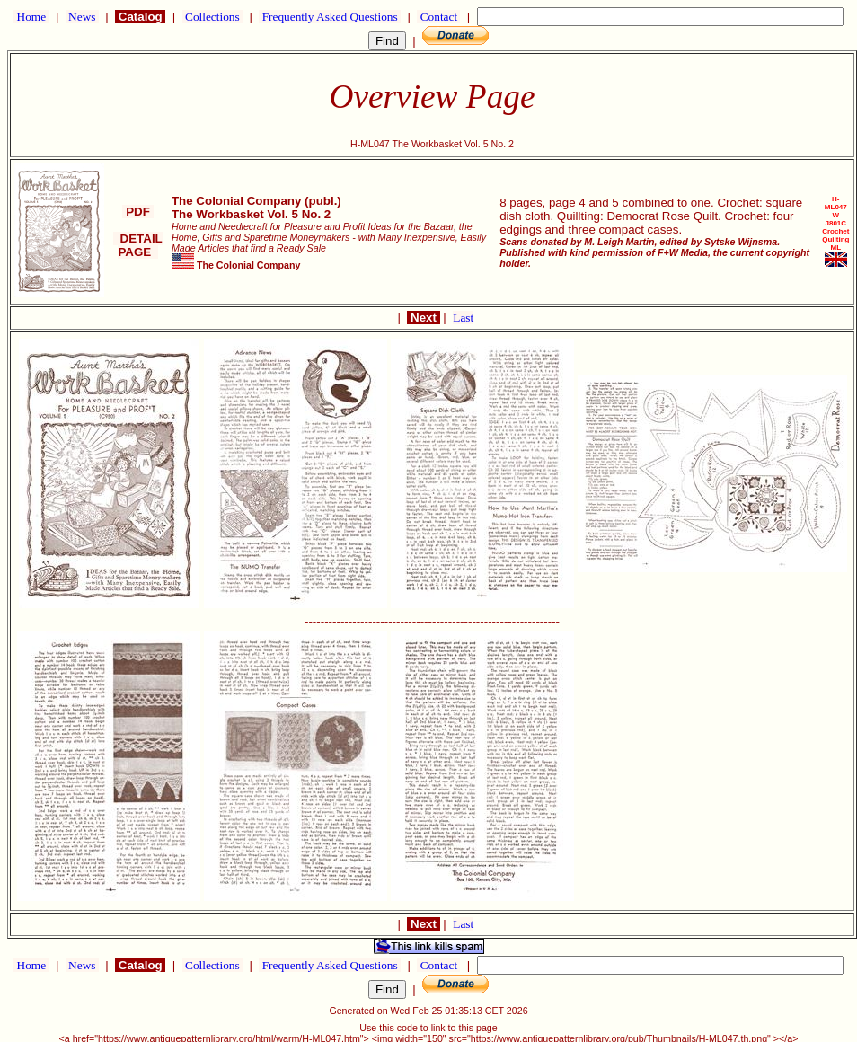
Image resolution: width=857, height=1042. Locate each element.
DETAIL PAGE (138, 245)
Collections (212, 16)
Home (31, 16)
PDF (137, 211)
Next (423, 317)
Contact (438, 16)
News (82, 16)
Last (463, 317)
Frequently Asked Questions (330, 16)
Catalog (140, 16)
